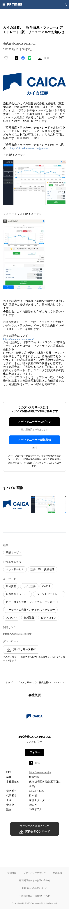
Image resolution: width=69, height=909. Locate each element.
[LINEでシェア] (30, 58)
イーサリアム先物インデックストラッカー (30, 609)
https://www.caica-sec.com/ (18, 338)
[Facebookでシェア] (23, 58)
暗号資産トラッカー (17, 594)
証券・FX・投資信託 (42, 569)
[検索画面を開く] (65, 4)
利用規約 (57, 872)
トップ (9, 682)
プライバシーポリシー (35, 872)
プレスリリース (25, 682)
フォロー (34, 752)
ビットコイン (48, 617)
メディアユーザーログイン (34, 421)
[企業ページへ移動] (34, 717)
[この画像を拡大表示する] (16, 504)
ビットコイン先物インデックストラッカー (30, 602)
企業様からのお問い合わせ (34, 888)
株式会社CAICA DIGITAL (52, 682)
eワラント (11, 617)
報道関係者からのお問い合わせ (34, 880)
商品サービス (13, 552)
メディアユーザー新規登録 (34, 439)
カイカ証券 (29, 586)
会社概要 (11, 872)
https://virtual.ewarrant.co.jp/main (29, 148)
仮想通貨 (29, 617)
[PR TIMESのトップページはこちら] (14, 4)
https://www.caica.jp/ (40, 772)
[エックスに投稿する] (16, 58)
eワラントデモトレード (49, 594)
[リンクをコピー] (46, 58)
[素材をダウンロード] (40, 58)
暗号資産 (11, 586)
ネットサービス (15, 569)
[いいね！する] (6, 58)
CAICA (46, 586)
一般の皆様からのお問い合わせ (34, 895)
